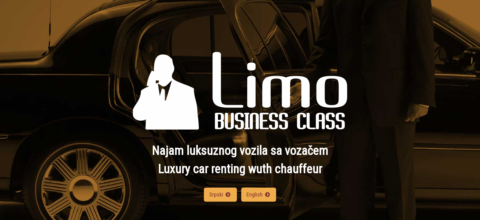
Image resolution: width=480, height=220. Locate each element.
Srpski (220, 194)
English (258, 194)
